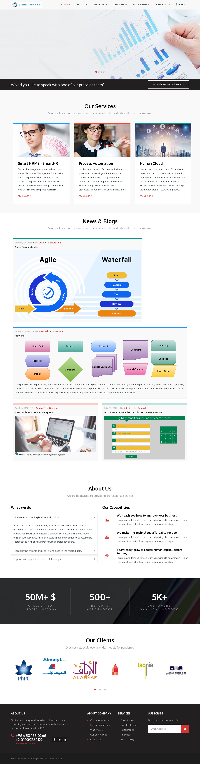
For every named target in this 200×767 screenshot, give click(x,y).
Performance (127, 733)
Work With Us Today (27, 65)
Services (100, 6)
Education (55, 246)
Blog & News (141, 6)
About (82, 6)
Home (66, 6)
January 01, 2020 (23, 334)
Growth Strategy (129, 728)
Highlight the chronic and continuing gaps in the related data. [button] (47, 554)
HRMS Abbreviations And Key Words (36, 415)
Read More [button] (25, 199)
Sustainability (127, 742)
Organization (127, 723)
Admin (39, 411)
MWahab (44, 334)
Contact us (162, 6)
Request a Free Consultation (168, 87)
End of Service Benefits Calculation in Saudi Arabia (133, 415)
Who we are (96, 733)
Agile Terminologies (26, 250)
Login (180, 6)
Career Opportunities (100, 728)
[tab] (54, 520)
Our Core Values (98, 738)
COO (41, 246)
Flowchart (21, 338)
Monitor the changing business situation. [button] (36, 520)
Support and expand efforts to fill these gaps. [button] (38, 562)
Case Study (120, 6)
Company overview (100, 723)
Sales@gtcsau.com (25, 746)
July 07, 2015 (110, 411)
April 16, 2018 (22, 411)
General (59, 334)
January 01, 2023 (23, 246)
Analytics (125, 738)
